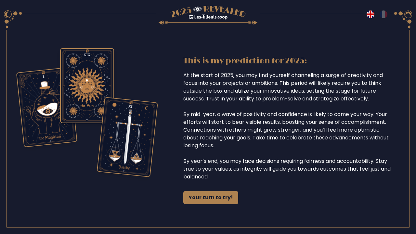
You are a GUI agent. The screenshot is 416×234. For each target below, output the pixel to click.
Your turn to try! (210, 197)
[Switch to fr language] (383, 14)
